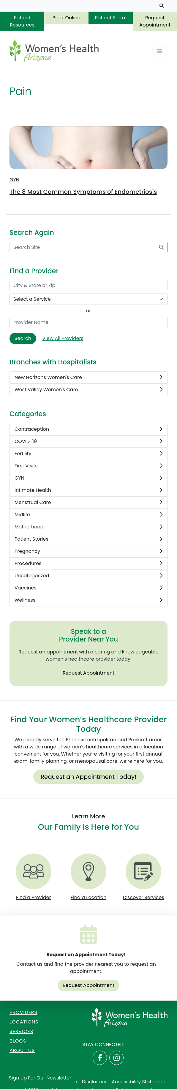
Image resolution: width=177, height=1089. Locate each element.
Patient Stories (88, 539)
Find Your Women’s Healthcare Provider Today (88, 724)
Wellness (88, 600)
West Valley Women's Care (88, 389)
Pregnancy (88, 551)
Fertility (88, 453)
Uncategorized (88, 575)
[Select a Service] (88, 299)
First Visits (88, 465)
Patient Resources (22, 21)
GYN (14, 179)
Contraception (88, 429)
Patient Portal (110, 17)
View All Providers (62, 338)
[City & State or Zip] (88, 285)
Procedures (88, 563)
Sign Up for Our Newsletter (40, 1077)
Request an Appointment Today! (89, 777)
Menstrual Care (88, 502)
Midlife (88, 514)
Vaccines (88, 588)
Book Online (66, 17)
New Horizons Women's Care (88, 377)
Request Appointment (154, 21)
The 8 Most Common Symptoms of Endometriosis (83, 192)
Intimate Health (88, 490)
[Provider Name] (88, 322)
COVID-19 (88, 441)
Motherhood (88, 527)
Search (23, 338)
